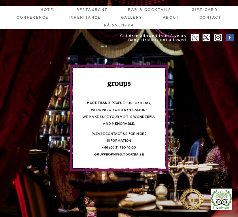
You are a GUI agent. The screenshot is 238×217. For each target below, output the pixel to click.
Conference (32, 17)
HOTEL (48, 9)
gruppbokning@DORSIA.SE (119, 154)
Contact (210, 17)
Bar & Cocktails (149, 9)
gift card (205, 9)
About (171, 17)
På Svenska (119, 25)
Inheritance (85, 17)
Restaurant (92, 9)
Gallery (132, 17)
